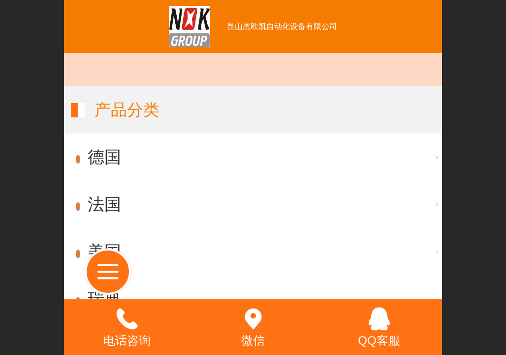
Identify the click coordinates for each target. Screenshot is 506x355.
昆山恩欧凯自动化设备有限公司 (282, 26)
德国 (104, 157)
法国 (104, 204)
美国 (104, 252)
